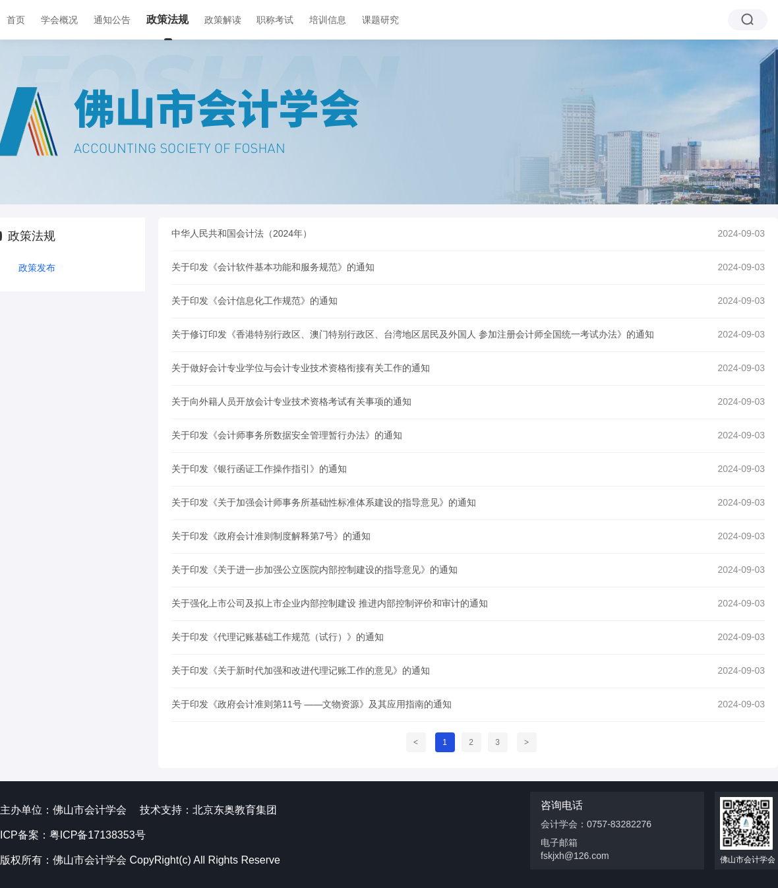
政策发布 (36, 267)
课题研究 (380, 20)
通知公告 (112, 20)
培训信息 (327, 20)
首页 (16, 20)
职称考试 (274, 20)
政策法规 (167, 19)
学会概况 (59, 20)
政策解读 (222, 20)
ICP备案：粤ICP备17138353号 (73, 835)
